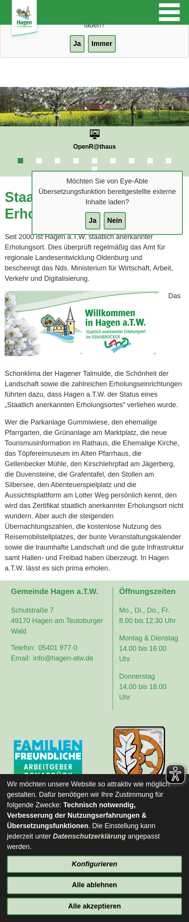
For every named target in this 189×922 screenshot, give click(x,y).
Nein (114, 220)
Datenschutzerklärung (89, 836)
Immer (101, 44)
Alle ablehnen (94, 885)
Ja (92, 220)
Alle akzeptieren (94, 906)
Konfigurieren (94, 864)
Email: (20, 658)
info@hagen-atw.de (63, 658)
